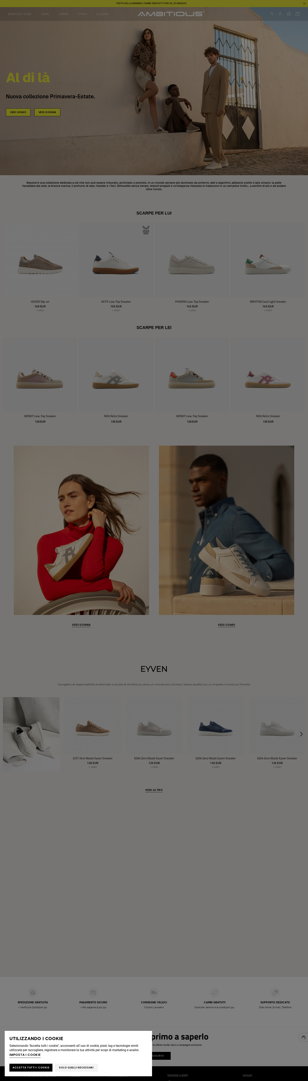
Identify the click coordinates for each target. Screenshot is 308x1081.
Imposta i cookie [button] (25, 1054)
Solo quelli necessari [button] (76, 1067)
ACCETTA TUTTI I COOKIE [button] (31, 1067)
